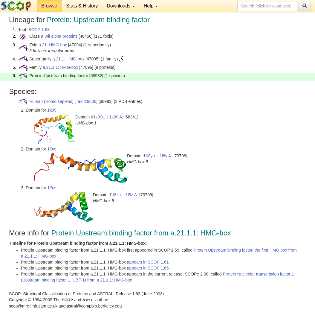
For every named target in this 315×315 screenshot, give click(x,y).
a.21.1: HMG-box (69, 59)
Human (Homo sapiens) (51, 101)
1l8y (51, 149)
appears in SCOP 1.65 (148, 268)
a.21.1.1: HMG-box (60, 67)
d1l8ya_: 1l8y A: (157, 155)
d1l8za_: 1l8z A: (123, 194)
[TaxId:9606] (86, 101)
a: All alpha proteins (59, 36)
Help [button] (151, 5)
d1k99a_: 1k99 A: (107, 117)
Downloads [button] (121, 5)
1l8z (51, 187)
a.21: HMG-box (53, 44)
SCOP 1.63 (39, 29)
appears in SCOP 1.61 (148, 262)
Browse (49, 5)
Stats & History (82, 5)
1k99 (51, 110)
